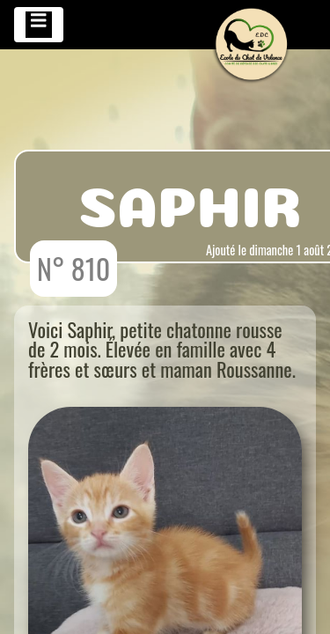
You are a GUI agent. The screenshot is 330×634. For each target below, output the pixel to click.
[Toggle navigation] (38, 24)
